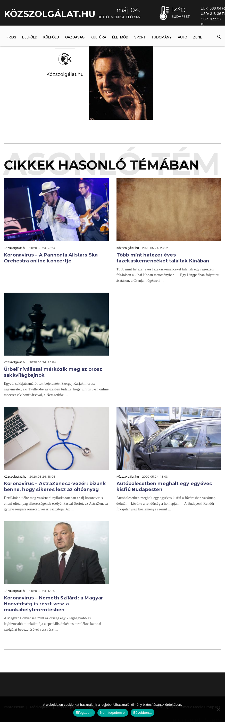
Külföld (51, 37)
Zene (197, 37)
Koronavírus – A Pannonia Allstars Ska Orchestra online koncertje (51, 258)
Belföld (29, 37)
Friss (11, 37)
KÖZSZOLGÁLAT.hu (49, 14)
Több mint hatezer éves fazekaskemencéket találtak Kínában (162, 258)
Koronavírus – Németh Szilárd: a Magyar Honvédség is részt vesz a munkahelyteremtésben (53, 604)
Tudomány (162, 37)
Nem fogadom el (113, 713)
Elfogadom (84, 713)
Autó (182, 37)
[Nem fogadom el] (218, 709)
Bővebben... (142, 713)
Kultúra (98, 37)
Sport (140, 37)
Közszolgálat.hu (65, 74)
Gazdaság (75, 37)
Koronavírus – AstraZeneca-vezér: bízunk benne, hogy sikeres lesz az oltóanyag (55, 486)
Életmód (120, 37)
